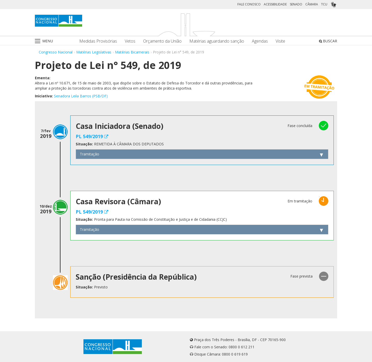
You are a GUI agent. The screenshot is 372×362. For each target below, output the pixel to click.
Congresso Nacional (56, 52)
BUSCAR (328, 40)
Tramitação (89, 154)
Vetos (130, 41)
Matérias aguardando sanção (216, 41)
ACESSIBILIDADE (275, 4)
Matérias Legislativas (93, 52)
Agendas (260, 41)
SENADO (296, 4)
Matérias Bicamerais (132, 52)
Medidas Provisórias (98, 41)
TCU (324, 4)
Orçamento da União (162, 41)
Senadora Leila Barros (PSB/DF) (81, 95)
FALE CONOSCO (249, 4)
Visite (280, 41)
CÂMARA (311, 4)
